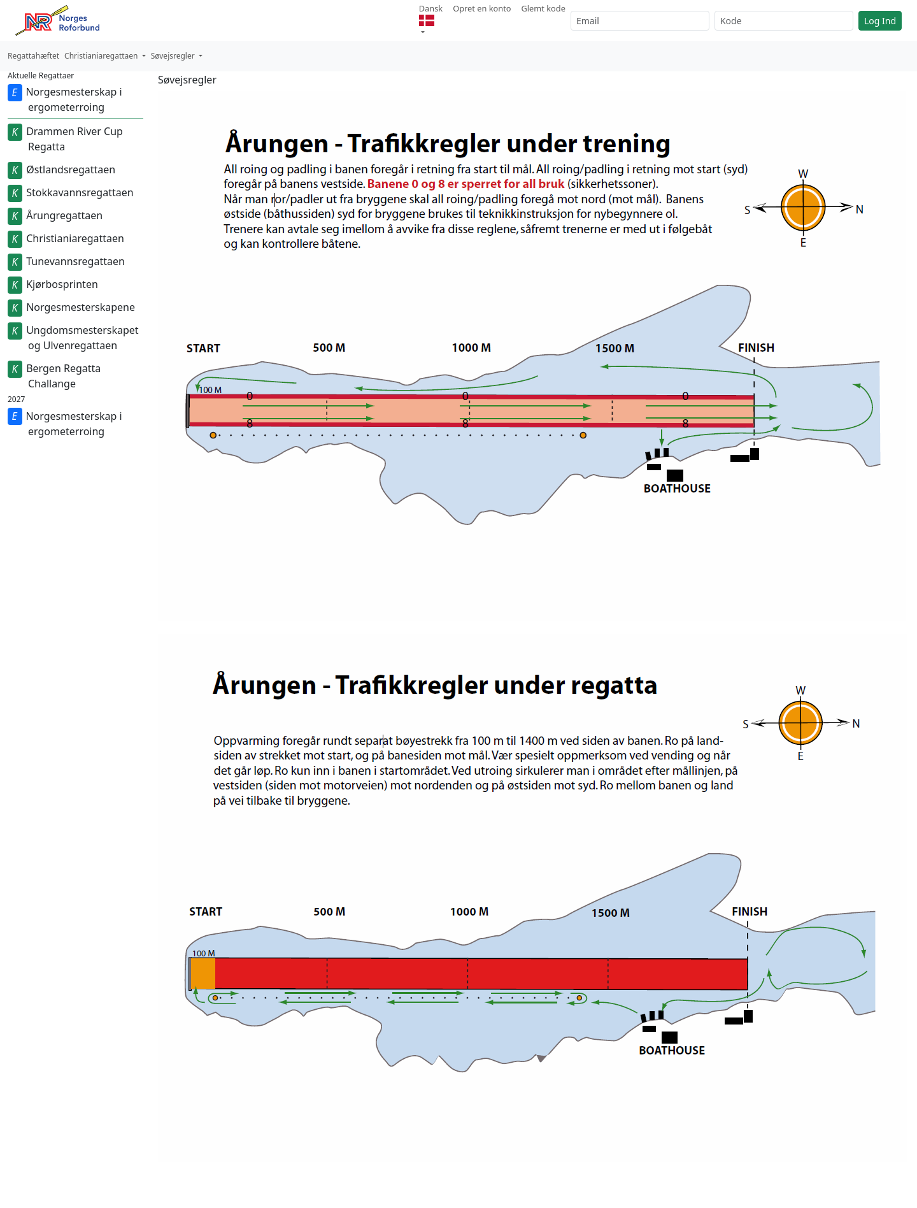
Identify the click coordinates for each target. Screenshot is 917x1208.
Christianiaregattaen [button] (102, 55)
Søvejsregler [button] (174, 55)
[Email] (640, 21)
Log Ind (880, 21)
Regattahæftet (33, 55)
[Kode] (783, 21)
